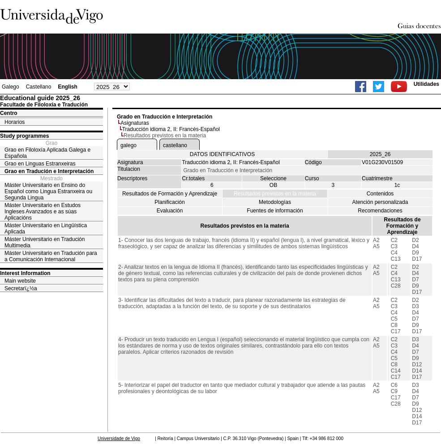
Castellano (38, 87)
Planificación (169, 202)
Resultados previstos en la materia (275, 194)
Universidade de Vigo (119, 438)
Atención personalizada (380, 202)
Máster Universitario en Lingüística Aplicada (45, 228)
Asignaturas (134, 123)
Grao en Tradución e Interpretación (49, 171)
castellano (175, 145)
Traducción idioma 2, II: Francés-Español (171, 129)
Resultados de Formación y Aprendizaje (169, 194)
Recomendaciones (380, 211)
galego (128, 145)
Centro (8, 113)
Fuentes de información (275, 211)
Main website (20, 281)
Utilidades (426, 84)
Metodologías (275, 202)
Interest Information (25, 273)
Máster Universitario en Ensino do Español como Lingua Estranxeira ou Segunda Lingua (48, 191)
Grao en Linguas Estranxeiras (40, 164)
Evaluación (170, 211)
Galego (10, 87)
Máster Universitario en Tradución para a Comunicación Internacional (50, 256)
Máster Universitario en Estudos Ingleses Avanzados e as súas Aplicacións (42, 211)
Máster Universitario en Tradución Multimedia (44, 242)
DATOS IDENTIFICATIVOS (222, 154)
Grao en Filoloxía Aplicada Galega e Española (47, 153)
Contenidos (380, 194)
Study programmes (24, 136)
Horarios (14, 122)
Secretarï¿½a (20, 288)
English (67, 87)
